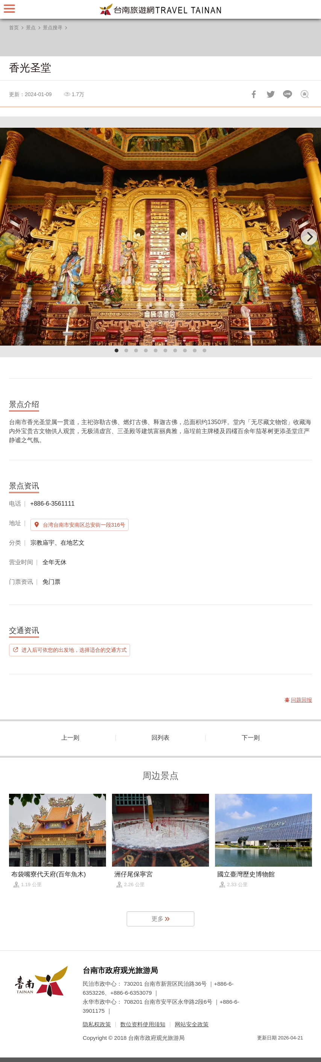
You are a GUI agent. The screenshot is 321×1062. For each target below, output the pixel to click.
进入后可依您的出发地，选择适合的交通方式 (74, 650)
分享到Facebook (253, 94)
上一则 (70, 737)
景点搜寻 (52, 27)
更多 (157, 918)
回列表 (160, 737)
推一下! (270, 94)
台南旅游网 (160, 9)
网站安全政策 (192, 1024)
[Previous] (12, 236)
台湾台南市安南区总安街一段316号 (84, 525)
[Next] (309, 236)
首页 (14, 27)
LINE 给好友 (287, 94)
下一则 (251, 737)
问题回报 (304, 94)
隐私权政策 (97, 1024)
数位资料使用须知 (142, 1024)
